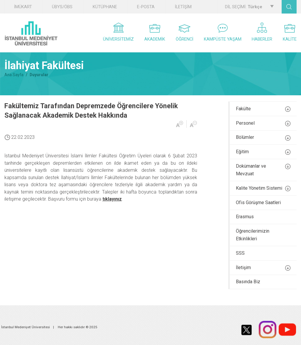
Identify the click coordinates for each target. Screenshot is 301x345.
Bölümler (263, 137)
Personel (263, 123)
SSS (240, 253)
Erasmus (245, 216)
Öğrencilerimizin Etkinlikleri (252, 234)
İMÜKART (23, 6)
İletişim (263, 268)
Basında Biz (248, 281)
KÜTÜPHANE (105, 6)
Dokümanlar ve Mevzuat (263, 169)
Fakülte (263, 109)
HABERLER (262, 32)
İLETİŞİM (183, 6)
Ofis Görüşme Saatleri (258, 202)
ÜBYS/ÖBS (62, 6)
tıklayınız (112, 199)
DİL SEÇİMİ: (249, 6)
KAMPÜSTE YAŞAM (222, 33)
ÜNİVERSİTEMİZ (118, 32)
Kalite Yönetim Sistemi (263, 188)
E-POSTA (146, 6)
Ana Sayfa (13, 74)
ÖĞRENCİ (184, 33)
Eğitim (263, 152)
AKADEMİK (154, 33)
